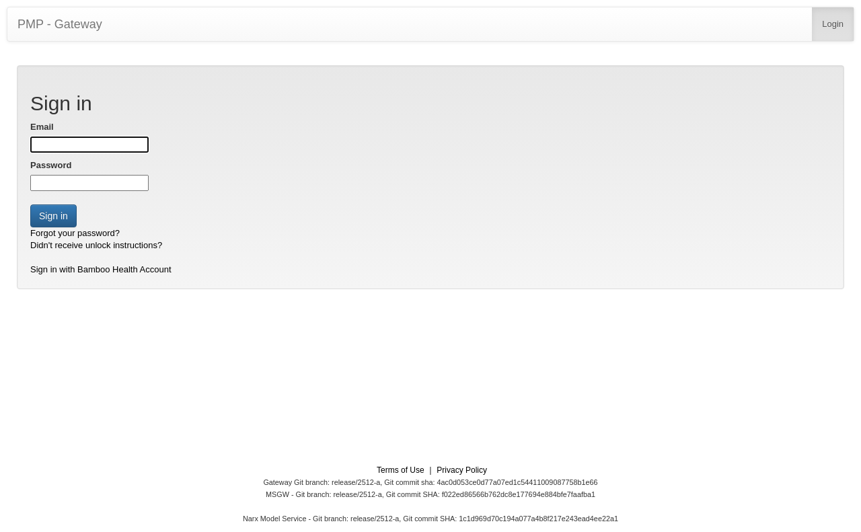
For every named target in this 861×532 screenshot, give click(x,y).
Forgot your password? (75, 233)
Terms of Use (400, 470)
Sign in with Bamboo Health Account (101, 269)
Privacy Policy (462, 470)
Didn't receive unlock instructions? (96, 245)
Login (833, 24)
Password (50, 165)
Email (42, 127)
